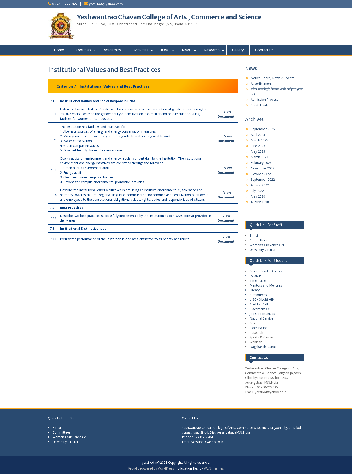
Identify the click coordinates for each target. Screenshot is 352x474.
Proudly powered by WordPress (151, 468)
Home (59, 49)
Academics (112, 49)
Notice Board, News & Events (272, 78)
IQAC (165, 49)
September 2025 (263, 129)
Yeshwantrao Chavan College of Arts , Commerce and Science (169, 17)
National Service (261, 318)
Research (212, 49)
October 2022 (261, 174)
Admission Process (264, 99)
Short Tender (260, 105)
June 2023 (258, 146)
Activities (141, 49)
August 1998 (260, 202)
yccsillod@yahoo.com (106, 4)
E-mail (254, 235)
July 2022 (257, 191)
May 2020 (258, 196)
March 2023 (259, 157)
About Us (83, 49)
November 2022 (262, 168)
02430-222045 (64, 4)
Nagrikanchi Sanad (263, 347)
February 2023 (261, 162)
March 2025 (259, 140)
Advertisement (261, 83)
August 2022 (260, 185)
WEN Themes (214, 468)
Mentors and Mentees (266, 285)
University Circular (262, 249)
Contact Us (264, 49)
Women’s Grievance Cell (267, 245)
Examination (259, 328)
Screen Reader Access (266, 271)
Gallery (238, 49)
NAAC (186, 49)
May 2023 (258, 151)
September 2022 (263, 179)
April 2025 (258, 134)
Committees (259, 240)
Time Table (258, 280)
